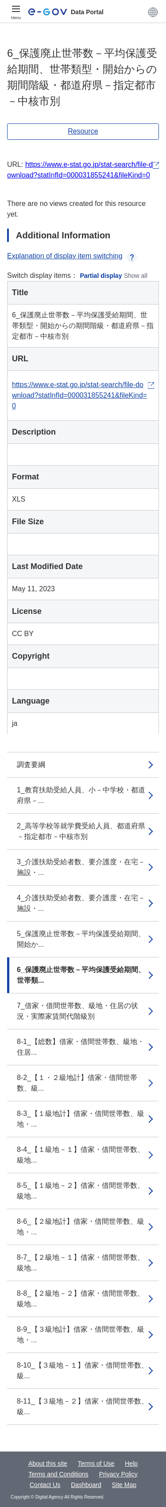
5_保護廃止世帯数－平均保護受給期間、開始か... (81, 939)
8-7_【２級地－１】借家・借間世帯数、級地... (80, 1263)
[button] (153, 12)
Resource (83, 131)
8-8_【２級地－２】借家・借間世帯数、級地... (80, 1298)
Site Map (124, 1484)
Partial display (101, 275)
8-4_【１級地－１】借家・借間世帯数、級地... (80, 1155)
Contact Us (45, 1484)
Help (131, 1463)
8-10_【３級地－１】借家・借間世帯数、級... (82, 1370)
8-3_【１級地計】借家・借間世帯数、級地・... (80, 1119)
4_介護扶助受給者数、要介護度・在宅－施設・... (81, 903)
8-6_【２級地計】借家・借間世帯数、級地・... (80, 1227)
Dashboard (86, 1484)
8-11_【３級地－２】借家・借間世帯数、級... (82, 1406)
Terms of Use (96, 1463)
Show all (135, 275)
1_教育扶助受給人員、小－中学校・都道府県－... (81, 795)
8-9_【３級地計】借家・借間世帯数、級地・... (80, 1334)
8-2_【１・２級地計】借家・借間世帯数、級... (77, 1083)
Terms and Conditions (58, 1474)
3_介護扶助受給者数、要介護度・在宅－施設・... (81, 867)
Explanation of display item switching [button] (72, 256)
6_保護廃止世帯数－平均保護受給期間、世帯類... (81, 975)
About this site (47, 1463)
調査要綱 (31, 764)
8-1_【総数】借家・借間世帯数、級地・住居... (80, 1047)
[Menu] (16, 12)
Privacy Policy (118, 1474)
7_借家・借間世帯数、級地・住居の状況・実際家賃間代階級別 (77, 1011)
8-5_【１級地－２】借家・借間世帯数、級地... (80, 1191)
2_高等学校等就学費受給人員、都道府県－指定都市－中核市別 (81, 831)
